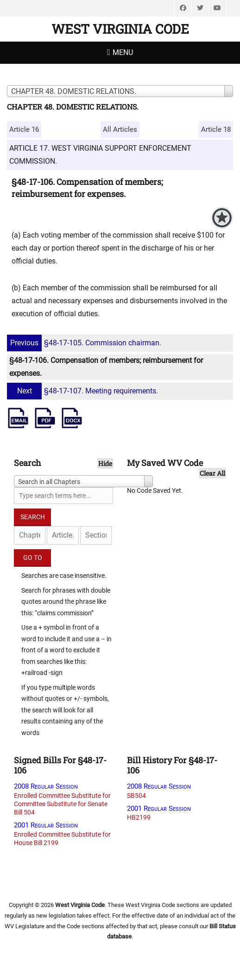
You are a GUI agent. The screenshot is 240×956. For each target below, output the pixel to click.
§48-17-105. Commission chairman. (85, 342)
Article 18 (216, 129)
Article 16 (24, 129)
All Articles (120, 129)
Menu (123, 52)
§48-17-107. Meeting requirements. (83, 390)
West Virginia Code (120, 28)
